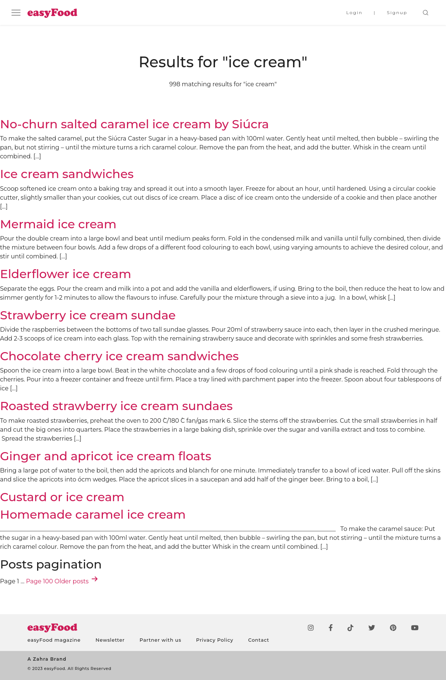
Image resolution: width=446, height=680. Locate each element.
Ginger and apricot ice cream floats (105, 456)
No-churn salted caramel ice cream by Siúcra (134, 124)
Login (354, 12)
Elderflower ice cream (65, 274)
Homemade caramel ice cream (93, 514)
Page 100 (39, 581)
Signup (397, 12)
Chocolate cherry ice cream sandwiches (119, 356)
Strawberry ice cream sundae (88, 315)
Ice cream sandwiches (67, 174)
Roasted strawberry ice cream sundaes (116, 406)
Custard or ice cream (62, 497)
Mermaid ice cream (58, 224)
